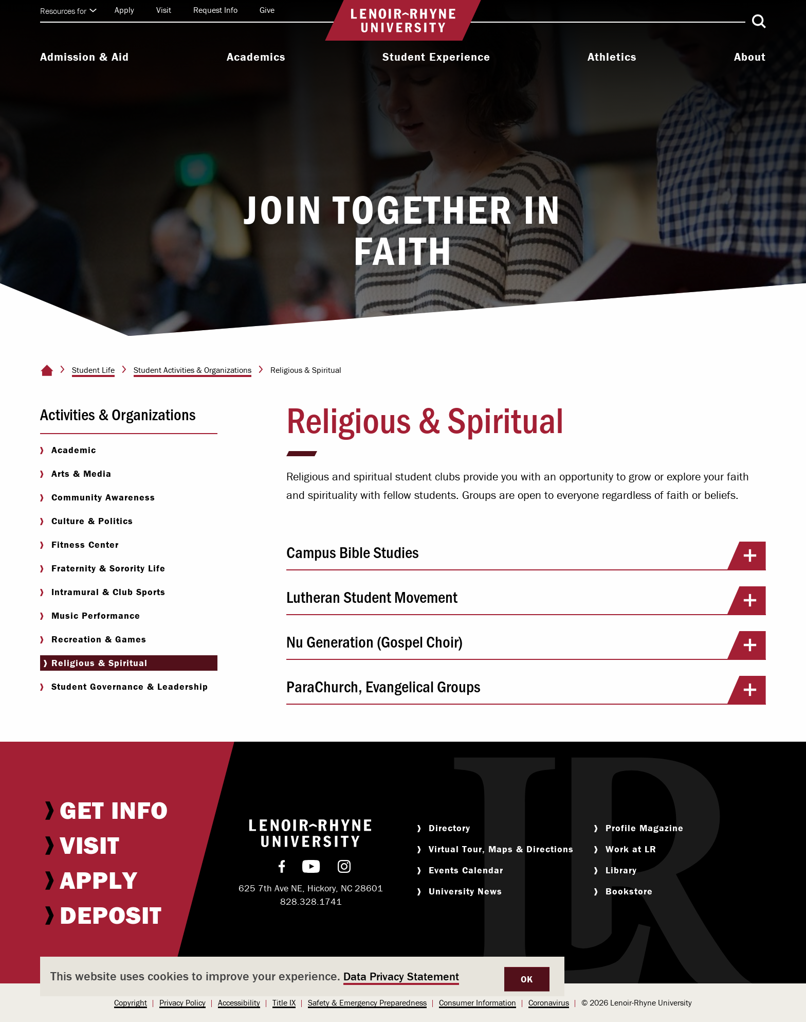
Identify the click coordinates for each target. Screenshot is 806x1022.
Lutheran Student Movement (526, 600)
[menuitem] (84, 58)
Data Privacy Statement (401, 976)
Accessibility (239, 1002)
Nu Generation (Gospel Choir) (526, 645)
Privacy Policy (182, 1002)
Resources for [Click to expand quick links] (68, 11)
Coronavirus (548, 1002)
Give (267, 10)
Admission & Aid (84, 57)
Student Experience (436, 57)
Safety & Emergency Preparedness (367, 1002)
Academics (256, 57)
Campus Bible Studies (526, 555)
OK (527, 979)
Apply (124, 10)
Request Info (215, 10)
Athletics (612, 57)
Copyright (130, 1002)
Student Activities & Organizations (192, 370)
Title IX (284, 1002)
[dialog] (302, 976)
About (750, 57)
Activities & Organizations (118, 413)
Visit (163, 10)
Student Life (93, 370)
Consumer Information (477, 1002)
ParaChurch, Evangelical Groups (526, 689)
